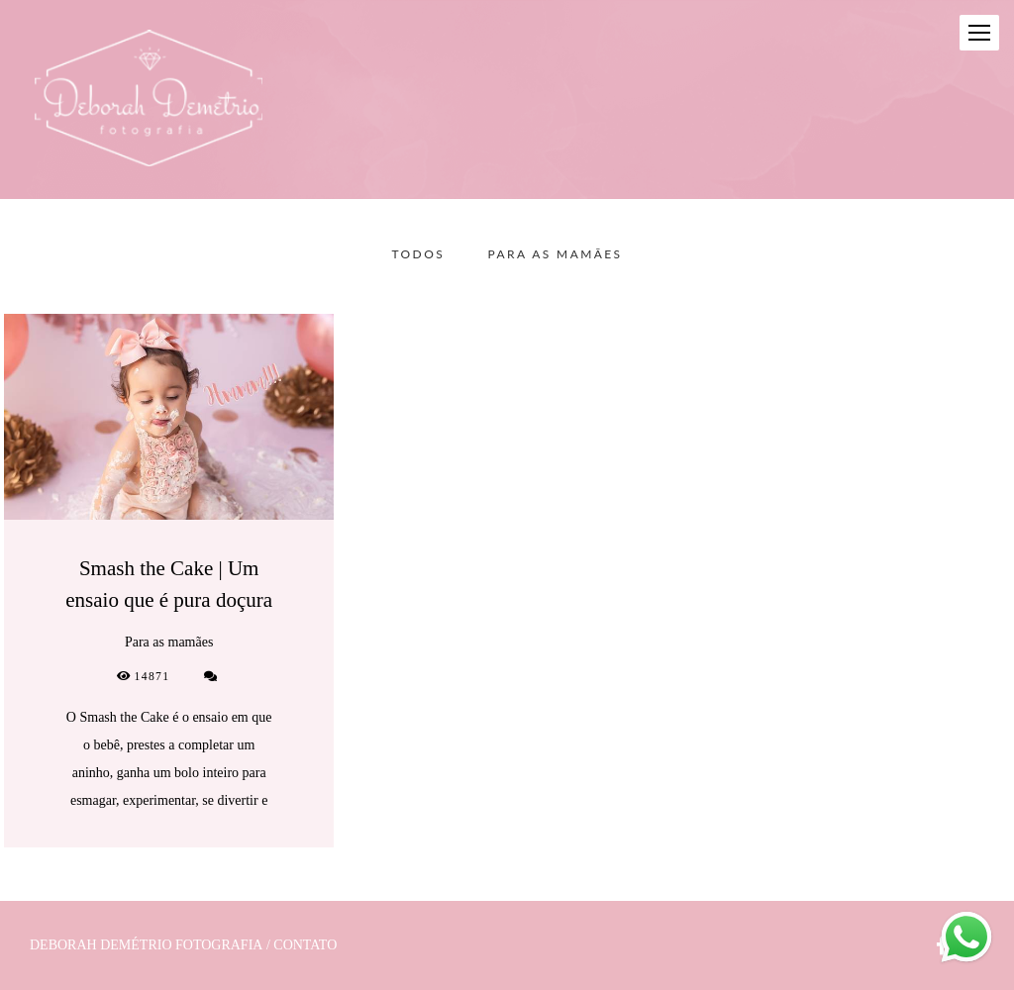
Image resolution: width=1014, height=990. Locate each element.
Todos (419, 254)
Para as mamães (555, 254)
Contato (305, 945)
